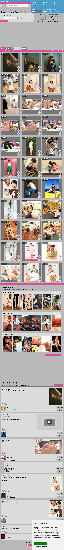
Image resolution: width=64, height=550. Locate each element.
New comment (58, 385)
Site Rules (46, 2)
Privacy (56, 7)
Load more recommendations (53, 354)
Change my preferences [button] (41, 546)
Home (36, 2)
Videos (34, 7)
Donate (56, 5)
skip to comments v (57, 284)
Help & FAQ (57, 2)
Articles (45, 5)
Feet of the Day (47, 7)
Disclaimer (57, 9)
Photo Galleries (36, 5)
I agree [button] (37, 543)
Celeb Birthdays (47, 9)
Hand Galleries (47, 11)
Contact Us (57, 11)
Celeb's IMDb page (53, 14)
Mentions (35, 9)
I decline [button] (44, 543)
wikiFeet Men (35, 11)
